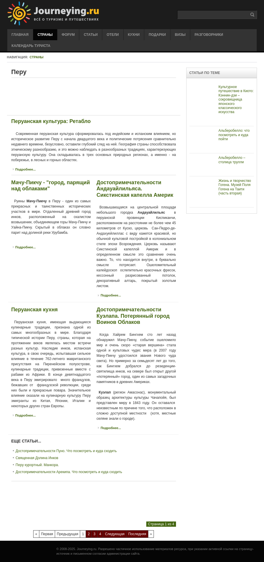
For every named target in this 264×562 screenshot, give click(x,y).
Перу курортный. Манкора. (37, 465)
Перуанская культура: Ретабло (51, 121)
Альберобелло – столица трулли (232, 160)
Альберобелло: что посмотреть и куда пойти (234, 135)
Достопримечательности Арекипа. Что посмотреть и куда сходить (69, 472)
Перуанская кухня (34, 309)
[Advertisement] (117, 96)
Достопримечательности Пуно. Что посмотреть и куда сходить (66, 451)
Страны (37, 57)
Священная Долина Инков (37, 458)
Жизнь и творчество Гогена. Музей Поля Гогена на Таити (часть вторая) (235, 187)
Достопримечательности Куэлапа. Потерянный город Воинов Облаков (133, 316)
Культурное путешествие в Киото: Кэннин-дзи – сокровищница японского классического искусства (236, 99)
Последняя (137, 534)
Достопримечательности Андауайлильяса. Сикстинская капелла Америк (134, 189)
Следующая (114, 534)
